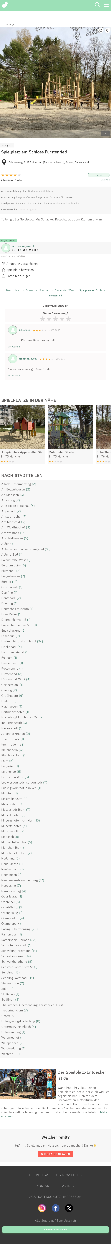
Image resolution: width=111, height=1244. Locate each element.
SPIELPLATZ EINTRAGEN (55, 1154)
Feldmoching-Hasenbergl (18, 641)
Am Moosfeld (10, 522)
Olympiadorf (10, 918)
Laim (4, 761)
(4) (28, 679)
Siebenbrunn (10, 983)
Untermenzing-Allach (16, 1026)
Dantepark (8, 598)
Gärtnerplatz (10, 685)
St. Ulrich (7, 999)
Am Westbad (10, 533)
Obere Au (8, 902)
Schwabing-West (12, 956)
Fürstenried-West (64, 290)
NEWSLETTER (72, 1175)
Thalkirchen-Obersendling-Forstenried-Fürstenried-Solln (40, 1005)
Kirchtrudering (11, 744)
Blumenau (8, 571)
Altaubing (8, 500)
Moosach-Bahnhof (14, 842)
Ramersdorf (9, 934)
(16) (23, 533)
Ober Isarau (9, 896)
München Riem (11, 847)
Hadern (6, 701)
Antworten (14, 346)
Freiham (7, 657)
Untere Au (8, 1016)
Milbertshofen (11, 815)
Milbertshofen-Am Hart (17, 820)
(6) (24, 565)
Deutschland (13, 290)
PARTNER (67, 1186)
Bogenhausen (10, 576)
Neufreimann (10, 869)
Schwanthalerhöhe (14, 961)
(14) (34, 951)
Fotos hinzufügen (18, 276)
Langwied (7, 766)
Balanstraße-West (13, 560)
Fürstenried (9, 674)
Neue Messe (9, 864)
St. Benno (8, 994)
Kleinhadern (9, 750)
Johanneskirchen (13, 733)
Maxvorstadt (10, 804)
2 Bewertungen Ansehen (11, 180)
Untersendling (11, 1032)
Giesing (6, 690)
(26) (35, 929)
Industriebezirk (11, 723)
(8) (17, 837)
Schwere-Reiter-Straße (17, 967)
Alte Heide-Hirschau (15, 505)
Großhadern (9, 695)
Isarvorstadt (9, 728)
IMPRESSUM (72, 1196)
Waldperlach (10, 1043)
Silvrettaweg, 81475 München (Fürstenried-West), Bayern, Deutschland (49, 162)
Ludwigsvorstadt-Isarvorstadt (21, 782)
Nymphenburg (11, 891)
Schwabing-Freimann (16, 951)
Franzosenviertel (12, 652)
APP (31, 1175)
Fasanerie (8, 636)
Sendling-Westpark (14, 978)
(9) (18, 636)
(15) (37, 820)
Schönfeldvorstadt (14, 945)
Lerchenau (8, 771)
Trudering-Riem (12, 1010)
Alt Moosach (10, 495)
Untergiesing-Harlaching (18, 1021)
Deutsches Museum (15, 609)
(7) (24, 516)
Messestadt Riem (13, 809)
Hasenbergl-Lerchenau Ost (20, 717)
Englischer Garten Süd (16, 625)
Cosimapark (9, 587)
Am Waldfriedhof (13, 527)
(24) (40, 641)
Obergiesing (9, 913)
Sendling (7, 972)
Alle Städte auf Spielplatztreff (55, 1220)
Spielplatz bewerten (20, 270)
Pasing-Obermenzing (16, 929)
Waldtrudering (11, 1048)
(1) (14, 543)
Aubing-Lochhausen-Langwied (22, 549)
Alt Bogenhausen (13, 489)
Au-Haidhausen (12, 538)
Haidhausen (9, 706)
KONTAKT (44, 1186)
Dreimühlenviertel (13, 619)
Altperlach (8, 511)
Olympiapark (10, 923)
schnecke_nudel (23, 246)
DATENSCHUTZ (49, 1196)
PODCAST (43, 1175)
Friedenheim (10, 663)
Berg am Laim (11, 565)
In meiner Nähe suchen (55, 1230)
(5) (26, 538)
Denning (7, 603)
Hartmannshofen (13, 712)
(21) (17, 1054)
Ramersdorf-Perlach (15, 940)
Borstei (6, 581)
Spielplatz (7, 145)
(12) (14, 581)
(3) (22, 495)
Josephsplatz (10, 739)
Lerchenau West (12, 777)
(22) (33, 940)
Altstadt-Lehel (11, 516)
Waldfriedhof (10, 1037)
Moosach (7, 837)
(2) (34, 484)
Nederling (8, 858)
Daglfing (7, 592)
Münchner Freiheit (14, 853)
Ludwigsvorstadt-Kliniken (19, 788)
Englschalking (10, 630)
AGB (32, 1196)
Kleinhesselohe (11, 755)
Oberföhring (9, 907)
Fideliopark (9, 647)
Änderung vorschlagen (22, 263)
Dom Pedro (9, 614)
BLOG (56, 1175)
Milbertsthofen (11, 826)
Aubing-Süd (9, 554)
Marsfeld (7, 793)
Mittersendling (11, 831)
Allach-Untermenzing (16, 484)
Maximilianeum (11, 799)
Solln (4, 988)
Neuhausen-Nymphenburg (19, 880)
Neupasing (8, 885)
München (44, 290)
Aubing (6, 543)
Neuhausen (9, 875)
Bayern (30, 290)
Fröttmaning (9, 668)
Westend (7, 1054)
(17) (41, 880)
